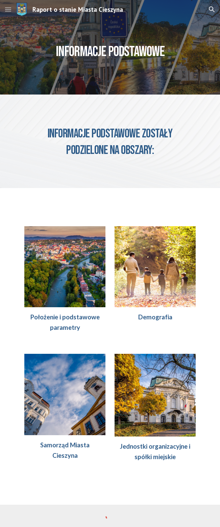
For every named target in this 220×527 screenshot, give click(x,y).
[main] (110, 47)
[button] (8, 9)
